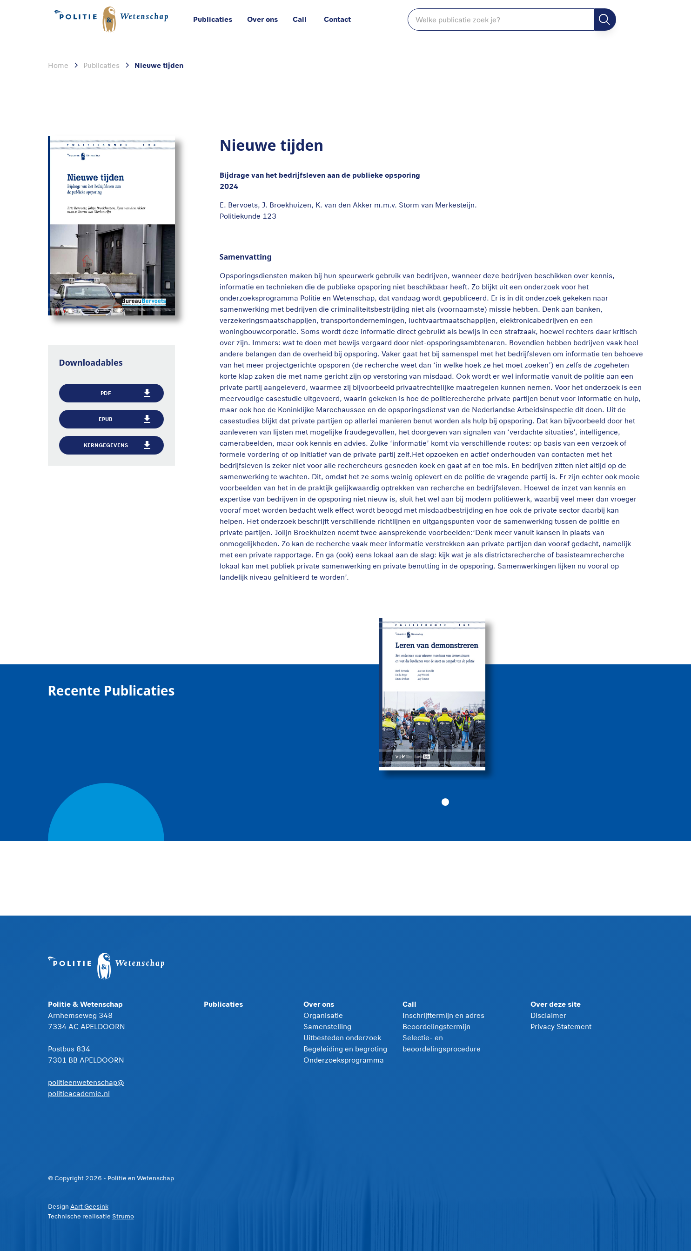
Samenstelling (327, 1026)
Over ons (262, 18)
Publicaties (212, 18)
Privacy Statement (560, 1026)
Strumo (123, 1216)
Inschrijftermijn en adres (443, 1015)
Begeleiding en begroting (345, 1048)
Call (300, 18)
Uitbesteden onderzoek (342, 1037)
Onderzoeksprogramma (343, 1059)
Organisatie (323, 1015)
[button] (270, 19)
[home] (113, 20)
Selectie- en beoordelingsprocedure (442, 1043)
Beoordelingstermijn (436, 1026)
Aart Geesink (89, 1206)
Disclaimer (548, 1015)
